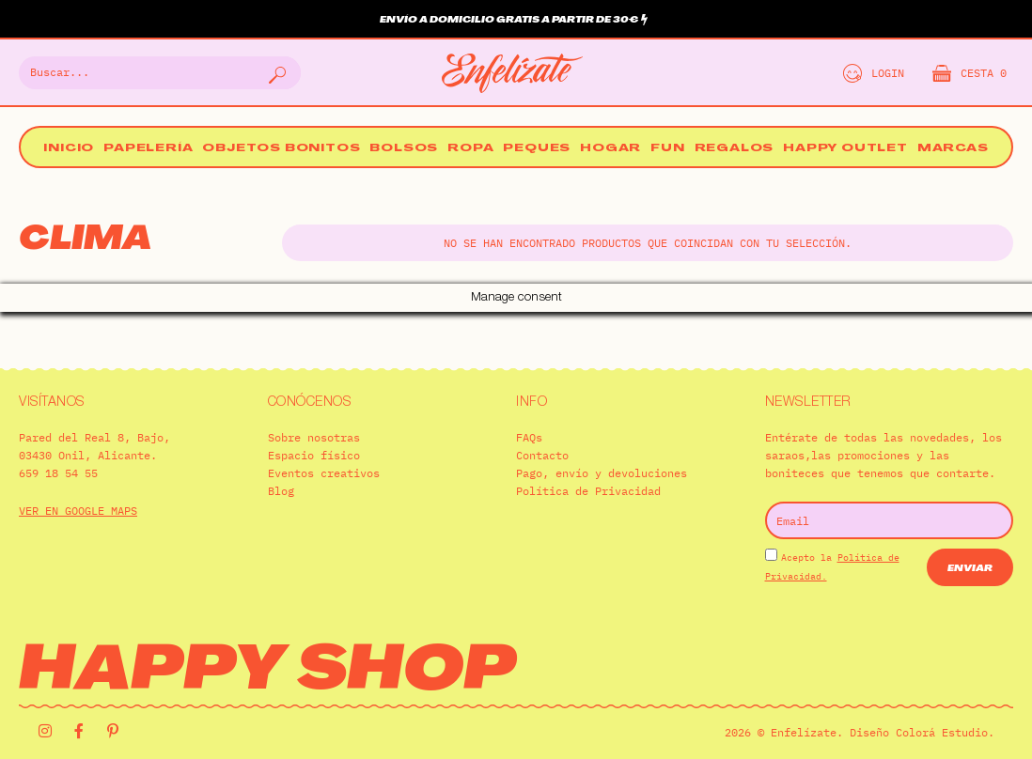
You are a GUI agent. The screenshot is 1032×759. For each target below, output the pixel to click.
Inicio (68, 149)
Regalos (734, 149)
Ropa (470, 149)
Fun (667, 149)
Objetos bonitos (281, 149)
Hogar (610, 149)
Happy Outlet (845, 149)
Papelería (148, 149)
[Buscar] (275, 72)
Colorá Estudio (942, 704)
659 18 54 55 (58, 445)
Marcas (953, 149)
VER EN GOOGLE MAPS (78, 482)
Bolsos (403, 149)
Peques (537, 149)
